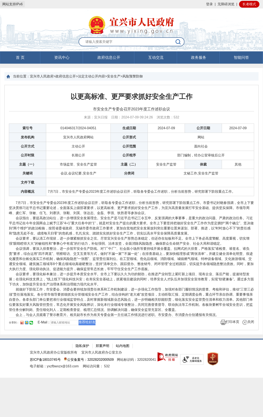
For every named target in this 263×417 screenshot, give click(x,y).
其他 (238, 164)
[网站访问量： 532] (96, 366)
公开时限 (27, 155)
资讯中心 (61, 57)
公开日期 (203, 128)
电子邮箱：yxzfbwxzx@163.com (54, 366)
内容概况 (27, 191)
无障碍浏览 (225, 4)
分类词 (129, 173)
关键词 (27, 173)
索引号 (27, 128)
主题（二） (129, 164)
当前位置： (21, 76)
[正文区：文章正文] (131, 207)
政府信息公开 (108, 57)
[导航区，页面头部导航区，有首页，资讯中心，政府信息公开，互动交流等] (131, 57)
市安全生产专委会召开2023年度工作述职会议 (131, 109)
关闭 (248, 322)
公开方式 (27, 146)
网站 (201, 137)
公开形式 (129, 137)
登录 (209, 4)
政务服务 (198, 57)
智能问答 (241, 57)
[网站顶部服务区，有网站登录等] (131, 4)
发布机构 (27, 137)
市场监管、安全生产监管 (78, 164)
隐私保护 (82, 346)
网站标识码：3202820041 (136, 359)
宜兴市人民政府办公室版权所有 (53, 352)
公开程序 (129, 155)
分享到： (14, 322)
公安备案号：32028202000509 (89, 359)
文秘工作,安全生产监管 (201, 173)
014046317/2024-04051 (78, 128)
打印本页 (230, 322)
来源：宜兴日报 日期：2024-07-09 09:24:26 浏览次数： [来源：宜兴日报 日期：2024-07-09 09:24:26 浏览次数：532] (131, 117)
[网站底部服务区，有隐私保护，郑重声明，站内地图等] (131, 358)
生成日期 (129, 128)
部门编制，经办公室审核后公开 (201, 155)
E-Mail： (44, 322)
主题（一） (27, 164)
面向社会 (201, 146)
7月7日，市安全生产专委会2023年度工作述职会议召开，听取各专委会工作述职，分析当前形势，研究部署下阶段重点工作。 (141, 191)
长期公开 (78, 155)
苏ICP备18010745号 (45, 359)
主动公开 (78, 146)
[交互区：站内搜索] (131, 42)
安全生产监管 (166, 164)
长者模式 (249, 4)
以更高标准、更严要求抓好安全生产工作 (131, 96)
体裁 (203, 164)
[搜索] (178, 41)
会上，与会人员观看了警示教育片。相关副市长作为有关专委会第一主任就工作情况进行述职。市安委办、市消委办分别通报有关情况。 (114, 315)
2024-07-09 (166, 128)
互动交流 (155, 57)
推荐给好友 (87, 322)
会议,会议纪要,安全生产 (78, 173)
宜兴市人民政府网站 (78, 137)
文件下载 (27, 182)
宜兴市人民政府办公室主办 (101, 352)
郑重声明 (102, 346)
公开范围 (129, 146)
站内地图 (122, 346)
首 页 (20, 57)
